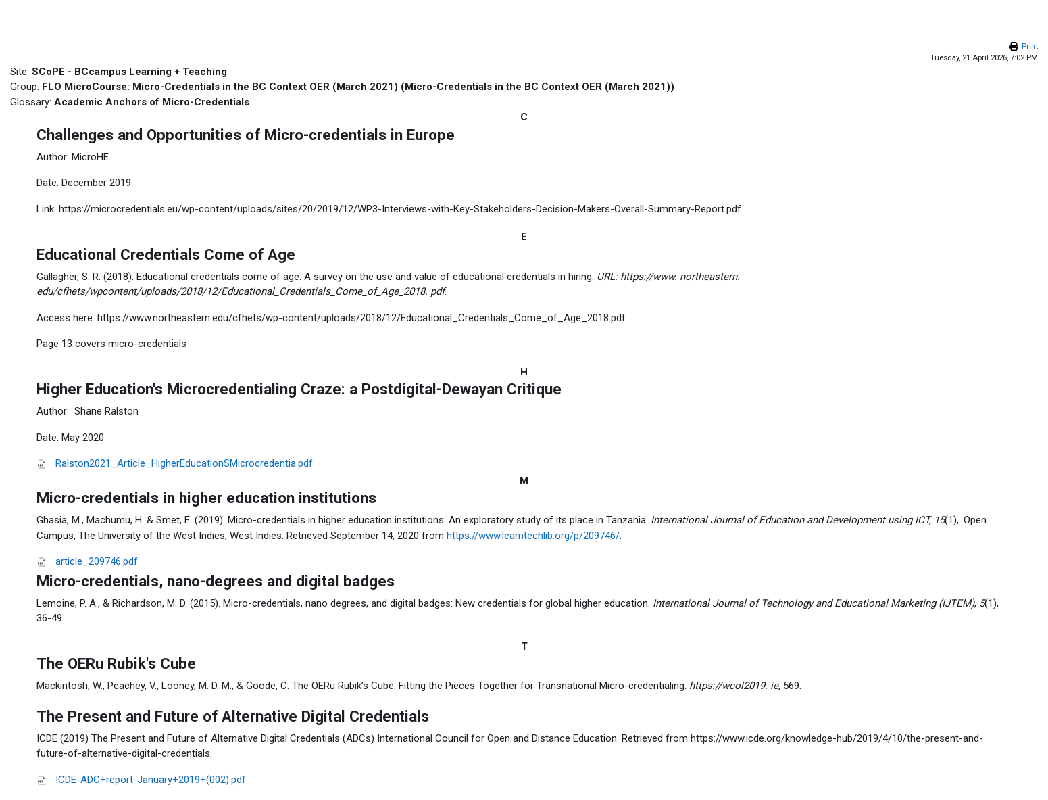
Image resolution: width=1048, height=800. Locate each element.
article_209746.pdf (96, 561)
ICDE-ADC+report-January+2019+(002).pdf (150, 780)
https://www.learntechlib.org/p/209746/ (533, 536)
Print (1030, 46)
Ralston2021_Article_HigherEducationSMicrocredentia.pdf (184, 463)
